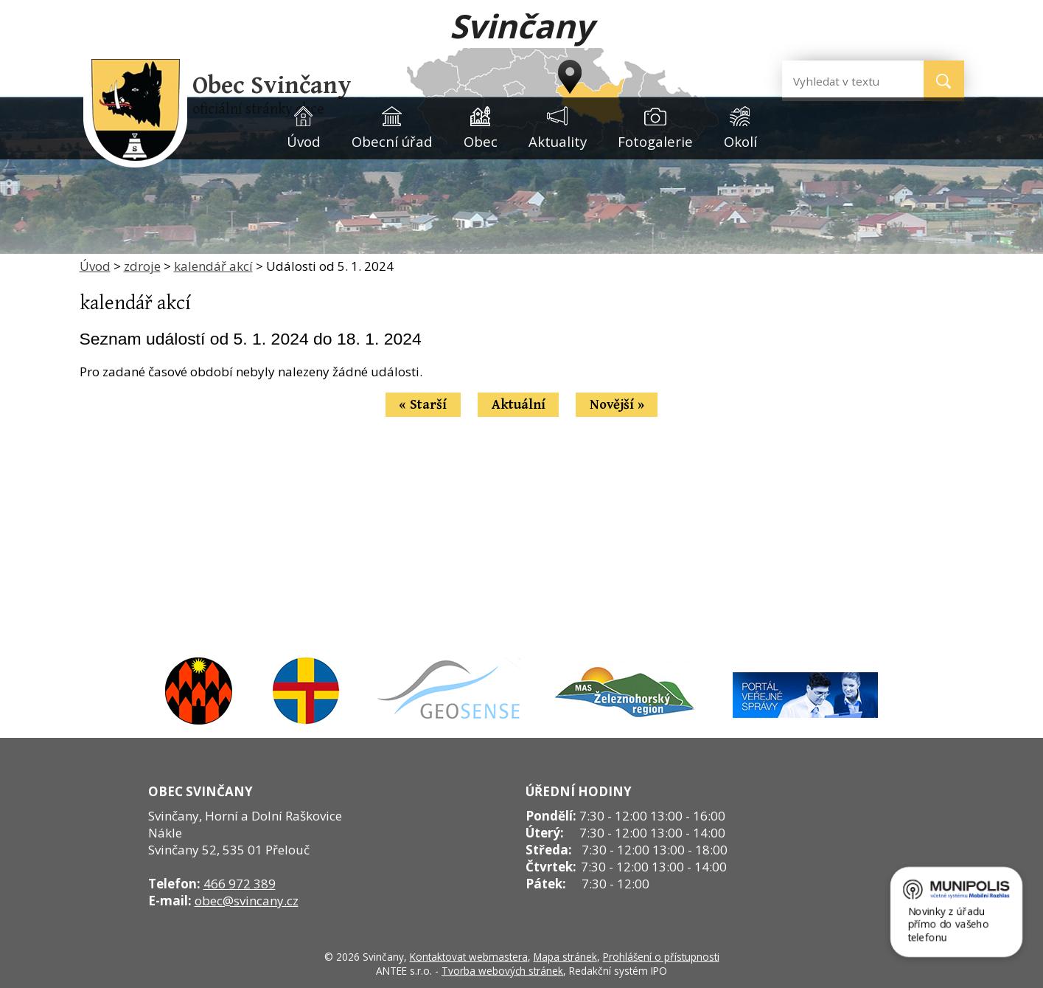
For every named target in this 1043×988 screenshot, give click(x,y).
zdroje (142, 266)
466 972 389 (239, 883)
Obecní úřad (392, 141)
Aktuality (558, 141)
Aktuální (518, 404)
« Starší (423, 404)
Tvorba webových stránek (502, 971)
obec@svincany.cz (247, 900)
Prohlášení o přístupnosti (661, 957)
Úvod (304, 141)
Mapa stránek (565, 957)
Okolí (740, 141)
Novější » (617, 404)
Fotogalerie (655, 141)
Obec (481, 141)
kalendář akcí (213, 266)
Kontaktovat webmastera (469, 957)
